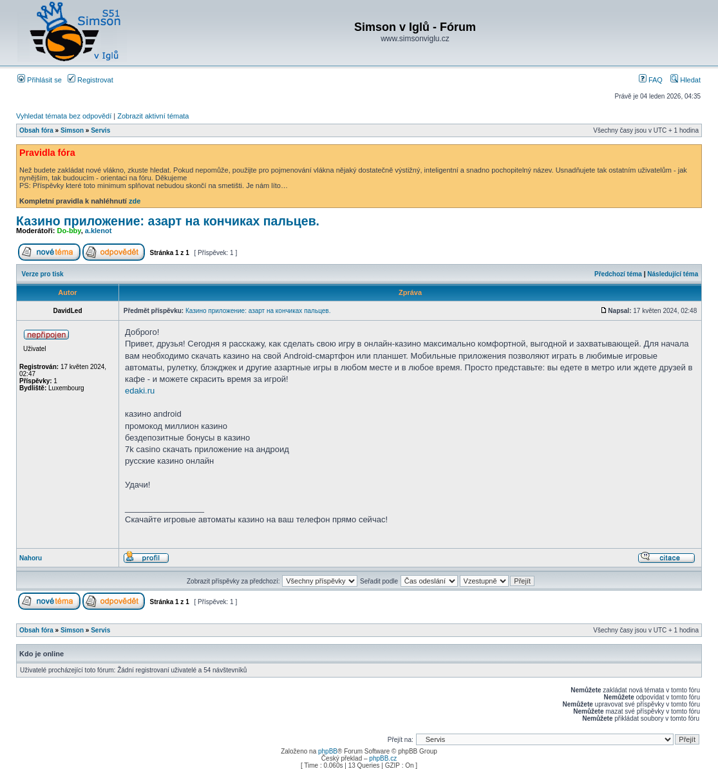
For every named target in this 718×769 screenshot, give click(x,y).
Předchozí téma (618, 274)
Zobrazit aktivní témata (153, 116)
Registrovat (90, 80)
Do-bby (69, 230)
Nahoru (30, 558)
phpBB (327, 751)
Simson (72, 130)
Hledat (685, 80)
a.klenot (98, 230)
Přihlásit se (39, 80)
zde (134, 201)
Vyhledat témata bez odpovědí (63, 116)
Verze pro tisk (43, 274)
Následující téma (672, 274)
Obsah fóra (36, 130)
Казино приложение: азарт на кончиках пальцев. (167, 221)
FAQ (651, 80)
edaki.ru (140, 390)
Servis (100, 130)
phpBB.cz (383, 758)
